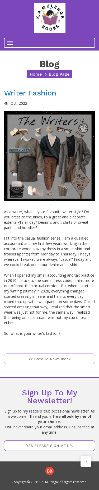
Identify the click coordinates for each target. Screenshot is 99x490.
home (36, 74)
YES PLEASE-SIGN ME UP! (49, 445)
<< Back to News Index (49, 359)
